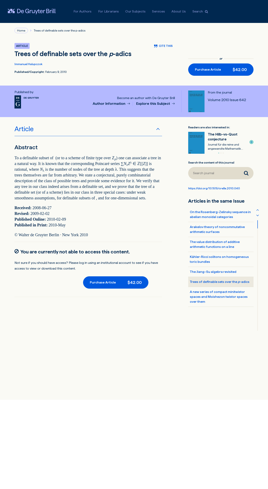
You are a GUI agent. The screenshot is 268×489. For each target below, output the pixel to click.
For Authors (82, 11)
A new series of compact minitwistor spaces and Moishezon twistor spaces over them (219, 297)
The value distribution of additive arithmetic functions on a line (215, 244)
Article (24, 129)
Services (158, 11)
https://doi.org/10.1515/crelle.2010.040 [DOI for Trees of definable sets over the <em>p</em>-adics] (214, 188)
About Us (178, 11)
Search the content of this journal (211, 162)
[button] (251, 142)
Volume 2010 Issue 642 (227, 100)
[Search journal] (213, 173)
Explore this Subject (153, 104)
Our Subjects (135, 11)
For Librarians (108, 11)
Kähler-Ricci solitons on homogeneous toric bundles (219, 259)
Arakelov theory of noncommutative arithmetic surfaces (217, 229)
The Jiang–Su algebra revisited (213, 272)
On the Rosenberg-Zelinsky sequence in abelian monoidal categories (220, 214)
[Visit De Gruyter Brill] (32, 11)
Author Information (109, 104)
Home (21, 30)
